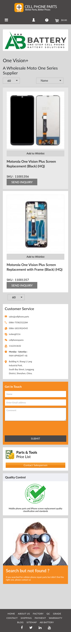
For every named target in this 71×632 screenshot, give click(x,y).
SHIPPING (26, 618)
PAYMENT (40, 618)
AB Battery (47, 622)
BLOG (20, 622)
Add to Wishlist (35, 153)
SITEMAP (32, 622)
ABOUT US (24, 613)
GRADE (57, 613)
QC (48, 613)
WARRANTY (55, 618)
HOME (11, 613)
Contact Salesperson (35, 465)
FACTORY (38, 613)
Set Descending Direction (66, 81)
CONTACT (12, 618)
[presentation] (21, 427)
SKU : (10, 176)
